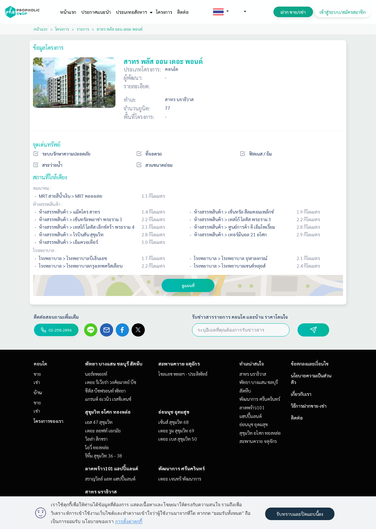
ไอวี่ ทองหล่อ (97, 447)
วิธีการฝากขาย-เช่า (309, 406)
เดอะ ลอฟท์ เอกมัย (103, 430)
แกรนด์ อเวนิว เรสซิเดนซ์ (108, 399)
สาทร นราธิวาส (101, 491)
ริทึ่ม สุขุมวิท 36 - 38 (103, 455)
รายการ (83, 29)
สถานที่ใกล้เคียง (50, 177)
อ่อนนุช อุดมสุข (173, 412)
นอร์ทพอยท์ (96, 374)
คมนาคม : (42, 188)
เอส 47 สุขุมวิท (98, 422)
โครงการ (164, 12)
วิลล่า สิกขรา (96, 439)
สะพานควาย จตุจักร (179, 364)
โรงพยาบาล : (44, 250)
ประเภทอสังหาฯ (133, 12)
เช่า (37, 382)
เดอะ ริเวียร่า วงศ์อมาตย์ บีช (110, 382)
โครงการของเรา (48, 421)
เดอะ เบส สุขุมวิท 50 (177, 439)
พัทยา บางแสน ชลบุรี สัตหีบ (113, 364)
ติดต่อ (183, 12)
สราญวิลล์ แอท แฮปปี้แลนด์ (110, 479)
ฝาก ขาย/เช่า (293, 12)
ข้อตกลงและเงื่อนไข (310, 364)
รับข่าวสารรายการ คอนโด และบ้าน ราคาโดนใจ (240, 317)
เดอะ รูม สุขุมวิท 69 (176, 430)
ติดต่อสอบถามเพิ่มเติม (56, 317)
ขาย (37, 374)
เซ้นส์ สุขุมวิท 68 (173, 422)
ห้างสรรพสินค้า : (47, 204)
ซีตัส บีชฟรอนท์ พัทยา (105, 391)
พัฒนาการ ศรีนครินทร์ (181, 468)
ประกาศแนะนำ (96, 12)
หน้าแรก (68, 12)
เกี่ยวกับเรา (301, 394)
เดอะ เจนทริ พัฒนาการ (179, 479)
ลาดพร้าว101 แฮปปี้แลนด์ (111, 468)
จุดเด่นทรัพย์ (46, 144)
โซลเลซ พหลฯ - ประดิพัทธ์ (182, 374)
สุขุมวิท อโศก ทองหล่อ (108, 412)
